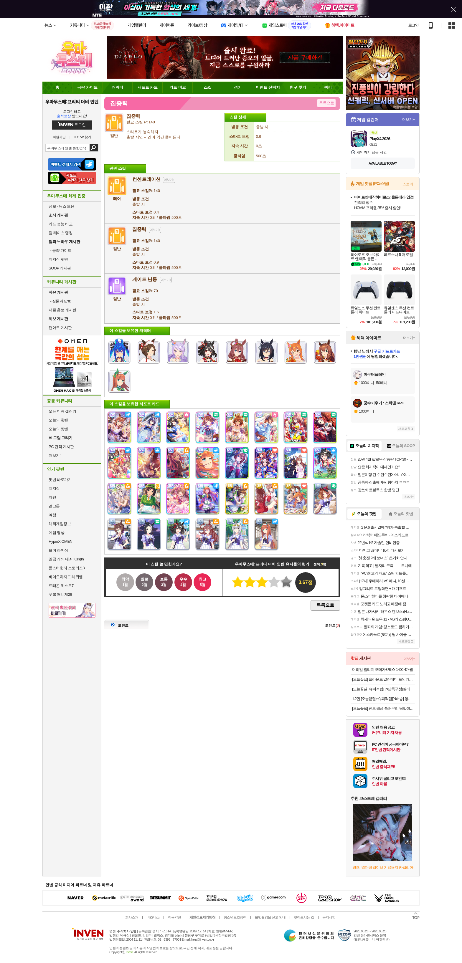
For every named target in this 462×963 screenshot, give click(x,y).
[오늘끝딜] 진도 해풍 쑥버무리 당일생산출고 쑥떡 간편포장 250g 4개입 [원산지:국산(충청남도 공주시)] (383, 708)
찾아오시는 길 (304, 917)
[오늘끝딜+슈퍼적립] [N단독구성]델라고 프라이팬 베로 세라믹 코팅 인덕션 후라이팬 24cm (383, 689)
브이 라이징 (58, 550)
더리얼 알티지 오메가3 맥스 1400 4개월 (382, 669)
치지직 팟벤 (58, 259)
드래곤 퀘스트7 (61, 586)
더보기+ (408, 119)
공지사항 (328, 917)
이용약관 (174, 917)
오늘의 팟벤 (58, 429)
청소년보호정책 (235, 917)
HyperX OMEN (60, 541)
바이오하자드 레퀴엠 (66, 577)
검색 (94, 147)
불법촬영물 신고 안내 (270, 917)
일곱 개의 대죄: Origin (66, 559)
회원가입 (59, 137)
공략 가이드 (60, 250)
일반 (117, 246)
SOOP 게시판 (60, 268)
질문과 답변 (60, 301)
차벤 (52, 497)
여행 (52, 515)
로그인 (413, 25)
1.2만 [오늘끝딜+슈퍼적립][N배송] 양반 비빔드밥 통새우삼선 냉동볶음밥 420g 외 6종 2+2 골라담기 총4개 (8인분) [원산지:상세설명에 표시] (383, 698)
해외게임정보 (60, 524)
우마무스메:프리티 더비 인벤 (71, 101)
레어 (117, 196)
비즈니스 (152, 917)
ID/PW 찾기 (83, 137)
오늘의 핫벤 (58, 420)
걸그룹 (54, 506)
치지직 (54, 488)
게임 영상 (56, 533)
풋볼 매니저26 (60, 594)
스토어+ (408, 184)
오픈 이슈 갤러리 (62, 411)
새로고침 (404, 428)
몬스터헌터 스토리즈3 (67, 568)
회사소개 (131, 917)
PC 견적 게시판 (61, 447)
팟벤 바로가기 (60, 480)
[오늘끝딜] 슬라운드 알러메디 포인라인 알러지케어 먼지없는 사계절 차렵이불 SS (383, 679)
